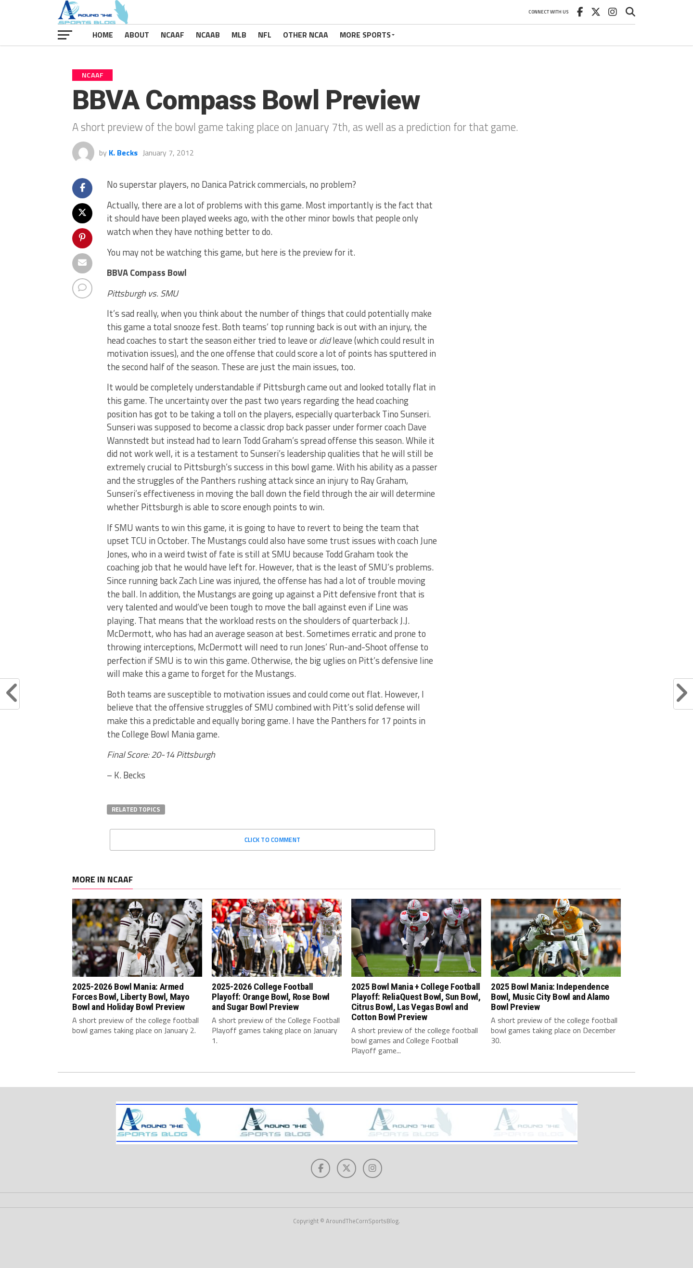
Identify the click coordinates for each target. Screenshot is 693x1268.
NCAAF (172, 34)
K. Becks (123, 152)
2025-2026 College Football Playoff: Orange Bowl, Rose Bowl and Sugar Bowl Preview (271, 996)
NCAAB (208, 34)
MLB (238, 34)
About (137, 34)
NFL (264, 34)
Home (102, 34)
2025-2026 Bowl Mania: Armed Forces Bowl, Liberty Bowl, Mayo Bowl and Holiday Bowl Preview (131, 996)
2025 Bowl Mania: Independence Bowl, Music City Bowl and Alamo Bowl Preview (550, 996)
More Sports (365, 34)
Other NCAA (305, 34)
